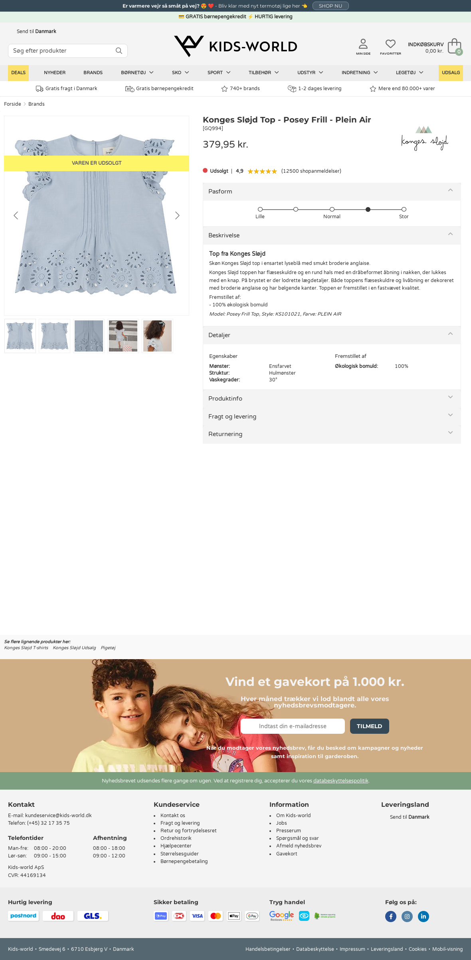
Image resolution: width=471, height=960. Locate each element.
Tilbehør (264, 72)
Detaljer (219, 335)
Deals (18, 72)
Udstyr (310, 72)
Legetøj (410, 72)
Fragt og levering (232, 416)
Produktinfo (225, 398)
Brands (93, 72)
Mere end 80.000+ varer (402, 89)
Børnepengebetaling (184, 861)
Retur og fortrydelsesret (188, 831)
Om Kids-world (293, 815)
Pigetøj (108, 647)
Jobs (281, 823)
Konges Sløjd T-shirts (26, 647)
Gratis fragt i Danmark (66, 89)
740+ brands (240, 89)
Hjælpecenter (176, 846)
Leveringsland (387, 949)
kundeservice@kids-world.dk (58, 815)
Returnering (225, 434)
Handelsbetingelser (268, 949)
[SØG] (119, 50)
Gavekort (286, 854)
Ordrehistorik (176, 838)
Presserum (288, 831)
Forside (12, 104)
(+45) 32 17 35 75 (48, 823)
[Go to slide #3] (89, 336)
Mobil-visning (447, 949)
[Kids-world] (235, 46)
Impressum (352, 949)
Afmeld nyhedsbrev (298, 846)
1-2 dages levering (315, 88)
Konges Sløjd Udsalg (74, 647)
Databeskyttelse (315, 949)
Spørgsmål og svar (297, 838)
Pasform (220, 191)
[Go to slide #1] (20, 336)
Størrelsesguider (179, 854)
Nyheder (54, 72)
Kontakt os (172, 815)
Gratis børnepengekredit (159, 89)
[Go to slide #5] (157, 336)
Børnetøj (137, 72)
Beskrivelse (223, 235)
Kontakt (21, 804)
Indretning (360, 72)
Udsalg (451, 72)
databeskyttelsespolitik (340, 781)
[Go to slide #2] (54, 336)
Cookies (418, 949)
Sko (180, 72)
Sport (219, 72)
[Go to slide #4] (123, 336)
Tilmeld (369, 726)
